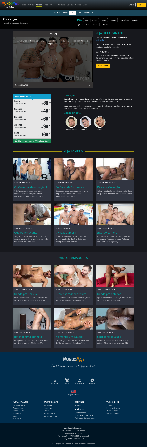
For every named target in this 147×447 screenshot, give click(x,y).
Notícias (31, 5)
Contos (78, 5)
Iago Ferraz (85, 129)
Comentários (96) (21, 85)
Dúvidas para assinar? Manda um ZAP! (32, 140)
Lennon (100, 129)
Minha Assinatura (113, 408)
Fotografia (17, 413)
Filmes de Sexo (19, 405)
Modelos (61, 5)
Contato (109, 405)
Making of (17, 418)
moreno (113, 20)
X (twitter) (55, 383)
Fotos (45, 5)
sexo (86, 20)
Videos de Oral (18, 410)
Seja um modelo (112, 413)
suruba (105, 24)
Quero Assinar (112, 410)
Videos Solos (18, 408)
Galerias (70, 5)
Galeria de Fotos (50, 416)
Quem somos (80, 413)
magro (103, 20)
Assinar (141, 5)
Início (24, 5)
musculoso (124, 20)
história (95, 24)
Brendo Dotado (71, 129)
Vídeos (39, 5)
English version (73, 394)
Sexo (72, 12)
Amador (53, 5)
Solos (65, 12)
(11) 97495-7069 (72, 436)
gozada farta (83, 24)
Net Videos (48, 405)
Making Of (88, 12)
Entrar (131, 5)
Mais (85, 5)
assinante (100, 40)
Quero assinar (102, 65)
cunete (135, 20)
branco (94, 20)
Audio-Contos (49, 413)
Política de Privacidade (84, 415)
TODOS (57, 12)
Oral (79, 12)
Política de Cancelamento (85, 418)
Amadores (48, 408)
